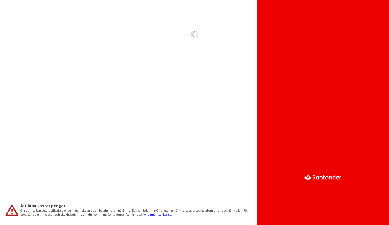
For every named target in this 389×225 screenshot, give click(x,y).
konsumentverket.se (157, 214)
